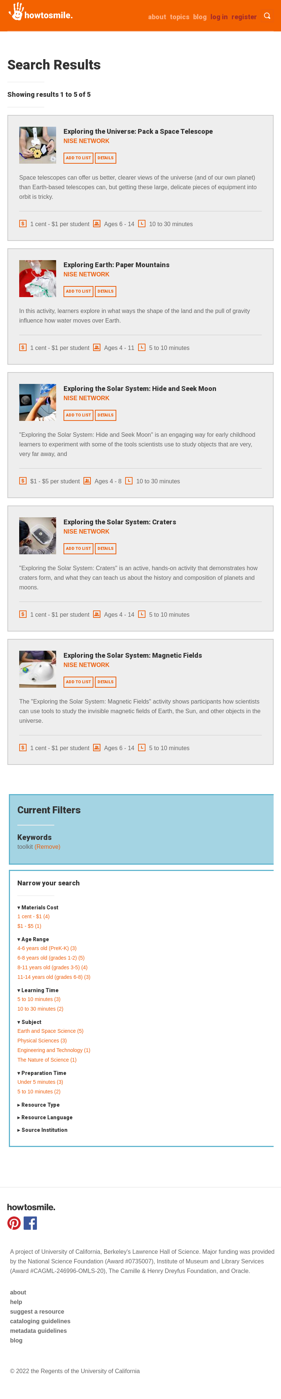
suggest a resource (37, 1311)
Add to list (78, 158)
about (157, 17)
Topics (179, 17)
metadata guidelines (38, 1331)
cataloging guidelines (40, 1321)
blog (16, 1340)
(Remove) (47, 847)
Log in (219, 17)
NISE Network (86, 141)
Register (244, 17)
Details (105, 158)
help (16, 1302)
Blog (200, 17)
